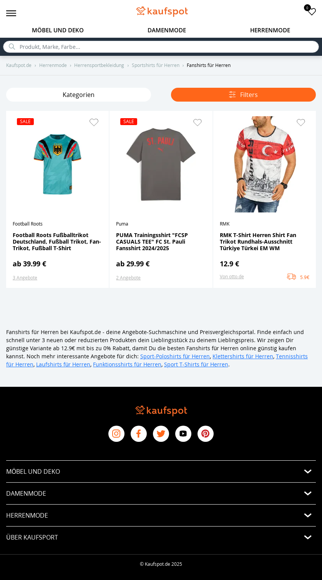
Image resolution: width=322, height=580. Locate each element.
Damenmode (167, 30)
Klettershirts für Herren (242, 356)
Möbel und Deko (58, 30)
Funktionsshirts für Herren (127, 364)
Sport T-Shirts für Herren (196, 364)
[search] (161, 47)
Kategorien (79, 94)
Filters (243, 94)
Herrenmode (270, 30)
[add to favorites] (312, 11)
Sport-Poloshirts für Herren (175, 356)
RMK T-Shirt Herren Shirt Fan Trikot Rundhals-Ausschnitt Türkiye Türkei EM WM (258, 241)
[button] (94, 122)
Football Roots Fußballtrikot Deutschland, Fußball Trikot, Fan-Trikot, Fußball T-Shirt (57, 241)
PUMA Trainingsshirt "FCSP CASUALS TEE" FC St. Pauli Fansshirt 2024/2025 (152, 241)
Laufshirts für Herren (63, 364)
